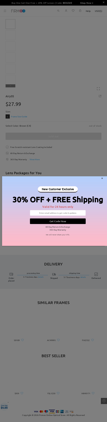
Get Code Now (58, 221)
